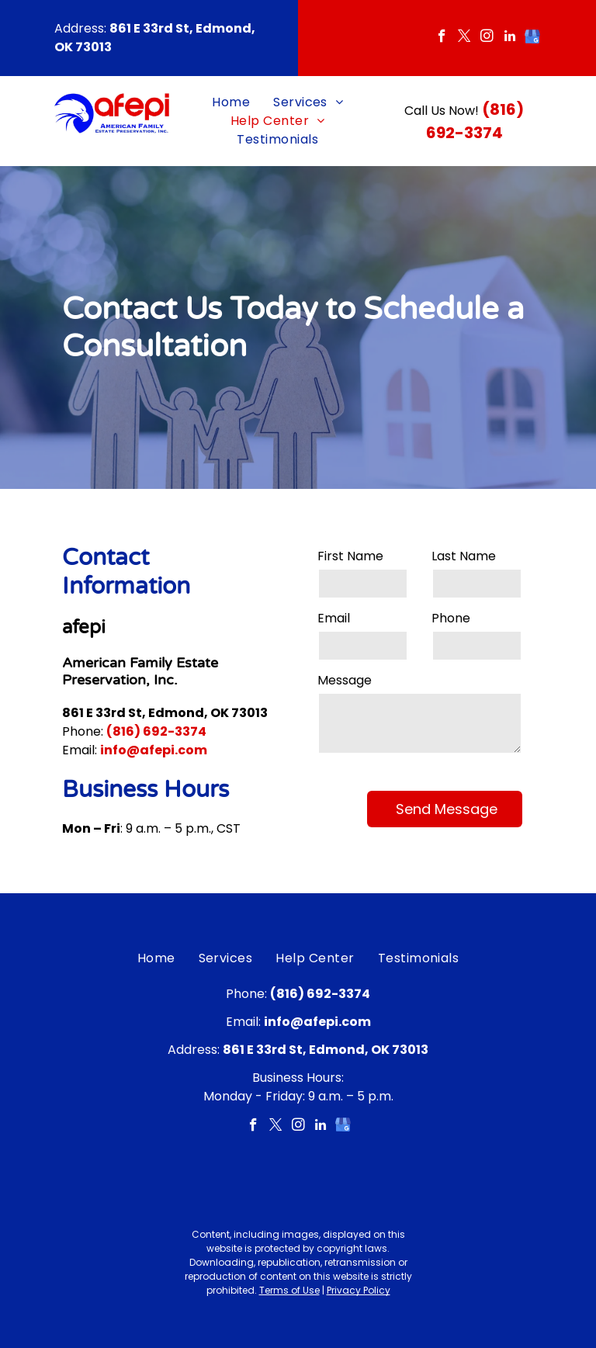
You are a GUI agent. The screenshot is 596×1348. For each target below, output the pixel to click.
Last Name (463, 556)
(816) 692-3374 (156, 731)
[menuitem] (231, 102)
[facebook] (442, 38)
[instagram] (487, 38)
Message (344, 680)
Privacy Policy (358, 1290)
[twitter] (464, 38)
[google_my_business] (532, 38)
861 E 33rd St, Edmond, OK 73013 (165, 713)
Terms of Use (289, 1290)
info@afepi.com (153, 750)
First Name (350, 556)
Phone (450, 618)
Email (333, 618)
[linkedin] (509, 38)
